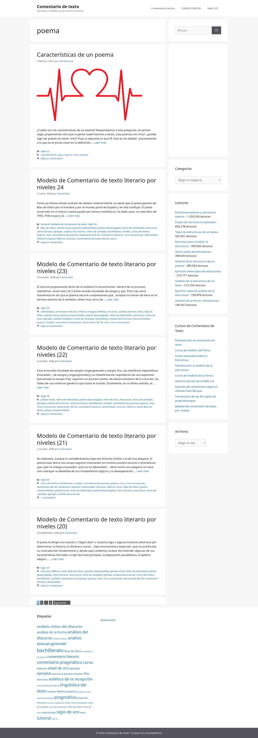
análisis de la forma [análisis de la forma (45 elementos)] (52, 632)
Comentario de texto (58, 6)
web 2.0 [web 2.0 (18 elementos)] (55, 719)
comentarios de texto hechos (93, 238)
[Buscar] (216, 30)
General (45, 224)
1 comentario (48, 497)
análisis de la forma (74, 231)
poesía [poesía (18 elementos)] (88, 692)
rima (48, 234)
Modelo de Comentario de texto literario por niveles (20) (96, 522)
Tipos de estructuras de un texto (196, 232)
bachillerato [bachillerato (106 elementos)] (50, 650)
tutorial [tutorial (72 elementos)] (44, 718)
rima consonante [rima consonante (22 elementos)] (79, 702)
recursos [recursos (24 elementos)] (41, 702)
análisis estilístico (63, 318)
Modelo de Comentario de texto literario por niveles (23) (96, 267)
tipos (60, 154)
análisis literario (127, 311)
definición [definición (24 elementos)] (42, 668)
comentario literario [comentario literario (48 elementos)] (63, 656)
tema (113, 238)
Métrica (45, 151)
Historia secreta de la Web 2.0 (194, 381)
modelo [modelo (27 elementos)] (51, 691)
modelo (126, 231)
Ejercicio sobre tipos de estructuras (198, 271)
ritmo (76, 154)
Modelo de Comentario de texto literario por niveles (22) (96, 351)
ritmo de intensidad (133, 227)
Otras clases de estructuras (193, 251)
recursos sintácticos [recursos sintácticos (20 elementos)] (55, 703)
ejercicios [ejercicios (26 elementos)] (57, 673)
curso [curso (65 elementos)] (88, 662)
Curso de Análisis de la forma (194, 375)
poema (84, 154)
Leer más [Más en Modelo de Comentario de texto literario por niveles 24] (74, 216)
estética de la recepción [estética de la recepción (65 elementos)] (71, 679)
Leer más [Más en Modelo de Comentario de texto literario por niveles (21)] (143, 471)
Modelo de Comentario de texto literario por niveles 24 (96, 183)
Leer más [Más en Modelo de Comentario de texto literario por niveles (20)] (58, 559)
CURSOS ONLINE (191, 8)
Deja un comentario (52, 158)
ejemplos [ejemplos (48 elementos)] (44, 673)
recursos (71, 238)
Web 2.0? (212, 8)
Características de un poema (75, 54)
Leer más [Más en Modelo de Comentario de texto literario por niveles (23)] (113, 299)
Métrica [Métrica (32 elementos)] (61, 691)
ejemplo (58, 231)
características (49, 154)
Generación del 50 (89, 234)
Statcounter (108, 620)
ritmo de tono (44, 231)
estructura (151, 227)
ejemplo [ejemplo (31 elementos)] (74, 668)
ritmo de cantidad (96, 231)
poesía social (64, 227)
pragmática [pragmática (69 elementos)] (65, 697)
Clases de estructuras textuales (195, 222)
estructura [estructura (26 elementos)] (42, 679)
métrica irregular (46, 238)
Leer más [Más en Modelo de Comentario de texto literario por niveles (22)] (43, 387)
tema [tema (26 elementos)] (83, 712)
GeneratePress (153, 733)
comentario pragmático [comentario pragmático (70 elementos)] (59, 662)
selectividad (150, 234)
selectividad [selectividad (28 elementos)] (49, 712)
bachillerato (114, 231)
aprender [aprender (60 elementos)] (58, 643)
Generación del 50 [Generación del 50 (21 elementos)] (50, 685)
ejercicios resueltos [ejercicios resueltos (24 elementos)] (73, 673)
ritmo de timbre (140, 231)
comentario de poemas (65, 234)
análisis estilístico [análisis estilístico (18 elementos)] (60, 639)
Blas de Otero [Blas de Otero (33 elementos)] (73, 651)
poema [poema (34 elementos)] (72, 691)
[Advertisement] (198, 100)
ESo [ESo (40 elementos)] (86, 673)
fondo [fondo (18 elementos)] (39, 686)
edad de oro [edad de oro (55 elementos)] (58, 668)
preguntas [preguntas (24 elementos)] (82, 697)
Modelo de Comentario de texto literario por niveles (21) (96, 439)
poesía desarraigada (109, 227)
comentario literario (112, 234)
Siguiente (62, 603)
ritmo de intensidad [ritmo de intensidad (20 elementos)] (57, 707)
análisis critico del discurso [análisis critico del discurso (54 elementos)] (59, 626)
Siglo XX (92, 224)
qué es (68, 154)
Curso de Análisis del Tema (192, 350)
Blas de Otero (48, 227)
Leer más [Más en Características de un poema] (100, 142)
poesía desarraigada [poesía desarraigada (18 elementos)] (45, 698)
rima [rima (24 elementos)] (67, 702)
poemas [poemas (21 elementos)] (81, 691)
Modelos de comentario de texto (69, 224)
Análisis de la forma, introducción (197, 300)
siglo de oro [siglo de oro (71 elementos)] (67, 712)
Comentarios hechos (163, 8)
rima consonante (133, 234)
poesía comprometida (84, 227)
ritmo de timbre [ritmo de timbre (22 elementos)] (74, 706)
